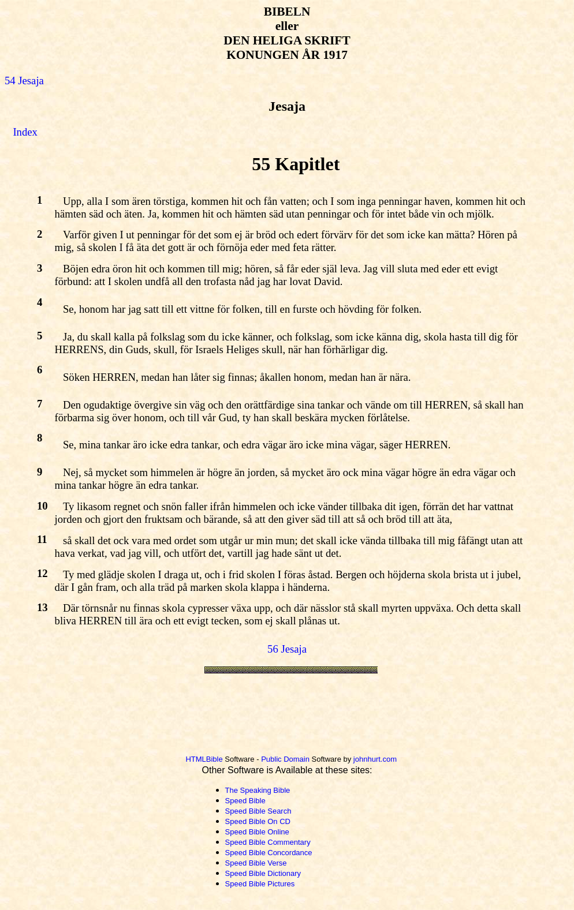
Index (25, 132)
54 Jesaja (24, 80)
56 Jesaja (287, 649)
